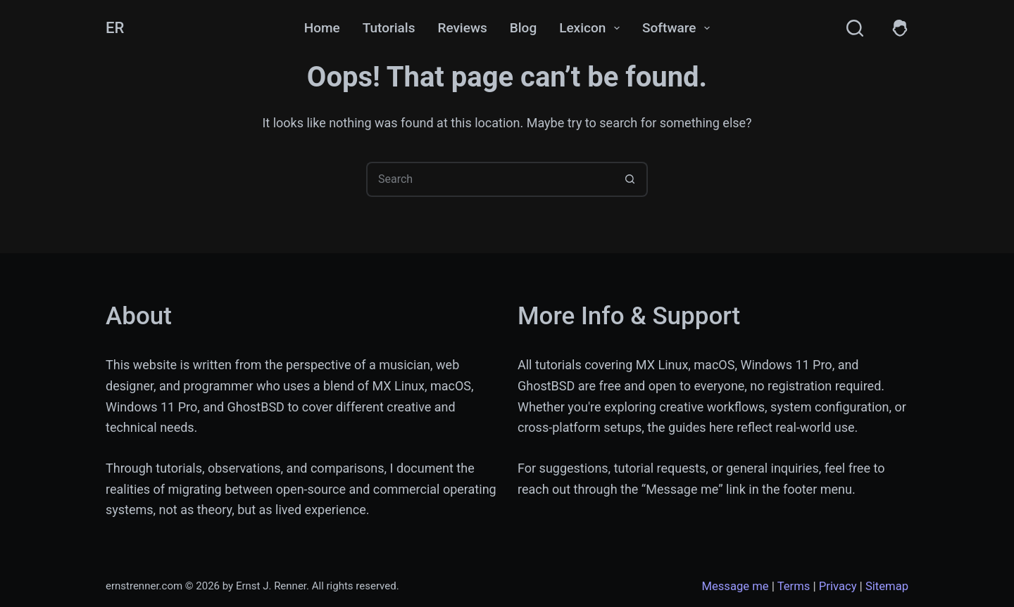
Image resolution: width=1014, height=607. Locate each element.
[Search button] (630, 179)
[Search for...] (489, 179)
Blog (523, 28)
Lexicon (592, 28)
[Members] (899, 28)
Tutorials (389, 28)
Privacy (838, 586)
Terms (793, 586)
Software (678, 28)
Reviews (462, 28)
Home (322, 28)
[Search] (854, 28)
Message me (734, 586)
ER (115, 28)
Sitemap (886, 586)
